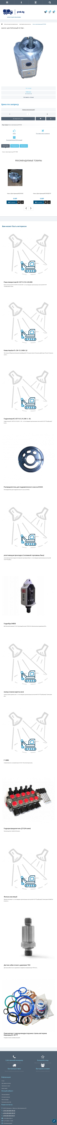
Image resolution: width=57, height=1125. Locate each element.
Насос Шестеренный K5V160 (15, 193)
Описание (5, 146)
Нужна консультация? (28, 109)
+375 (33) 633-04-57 (8, 1115)
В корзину (11, 202)
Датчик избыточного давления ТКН (17, 965)
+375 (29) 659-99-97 (8, 1113)
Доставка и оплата (6, 1083)
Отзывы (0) (14, 146)
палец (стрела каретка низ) (14, 692)
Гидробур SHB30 (10, 623)
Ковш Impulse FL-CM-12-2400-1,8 (15, 350)
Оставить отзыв (28, 97)
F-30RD (6, 760)
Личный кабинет (6, 1094)
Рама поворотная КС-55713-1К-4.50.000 (18, 282)
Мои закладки (5, 1099)
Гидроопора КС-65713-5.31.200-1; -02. (17, 418)
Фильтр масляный (10, 897)
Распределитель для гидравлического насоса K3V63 (23, 487)
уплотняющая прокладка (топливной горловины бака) (24, 555)
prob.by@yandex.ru (7, 1118)
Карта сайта (4, 1088)
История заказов (6, 1097)
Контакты (24, 146)
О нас (3, 1080)
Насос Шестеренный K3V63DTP (42, 193)
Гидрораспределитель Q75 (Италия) (17, 828)
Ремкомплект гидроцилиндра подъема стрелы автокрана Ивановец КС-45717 (25, 1034)
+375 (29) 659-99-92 (8, 1110)
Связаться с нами (6, 1085)
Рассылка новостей (6, 1102)
